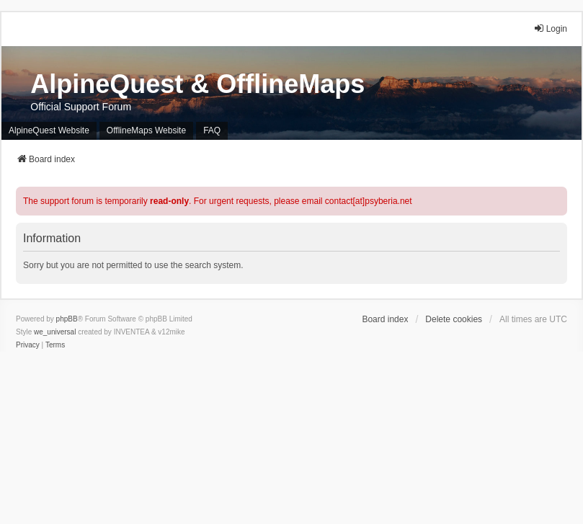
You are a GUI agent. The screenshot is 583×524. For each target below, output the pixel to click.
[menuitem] (28, 345)
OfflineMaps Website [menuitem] (146, 130)
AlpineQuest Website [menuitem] (49, 130)
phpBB (67, 319)
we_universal (55, 332)
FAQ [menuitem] (212, 130)
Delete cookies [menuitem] (453, 319)
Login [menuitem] (550, 28)
